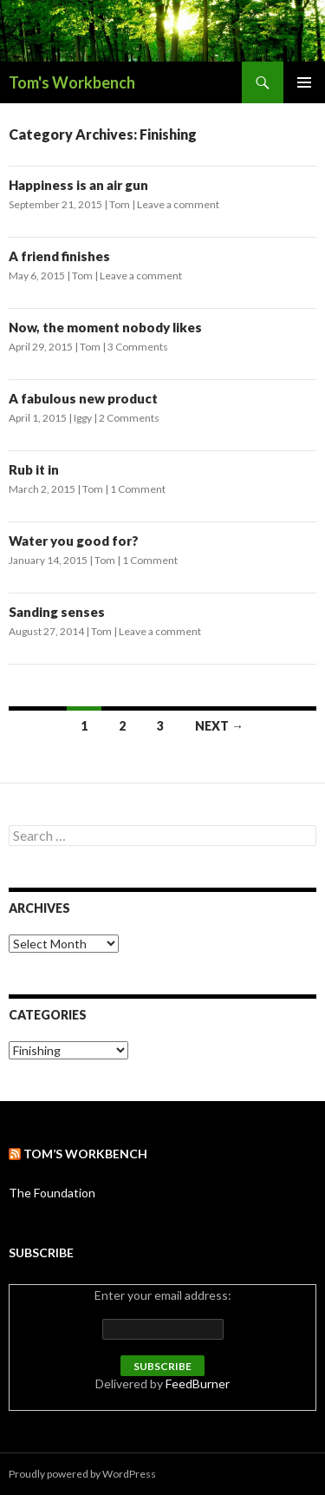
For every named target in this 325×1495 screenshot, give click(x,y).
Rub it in (34, 469)
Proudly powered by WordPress (82, 1473)
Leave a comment (178, 204)
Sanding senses (57, 612)
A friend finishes (59, 256)
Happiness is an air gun (78, 185)
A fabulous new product (83, 398)
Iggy (83, 417)
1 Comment (138, 488)
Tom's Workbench (72, 82)
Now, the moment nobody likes (105, 327)
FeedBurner (198, 1383)
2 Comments (129, 417)
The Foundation (52, 1192)
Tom (119, 204)
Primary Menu (304, 82)
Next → (219, 725)
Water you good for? (74, 540)
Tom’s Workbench (85, 1153)
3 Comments (137, 346)
